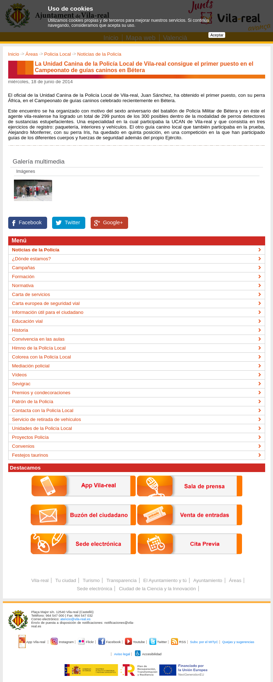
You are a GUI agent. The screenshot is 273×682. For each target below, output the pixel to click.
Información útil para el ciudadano (48, 312)
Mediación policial (31, 365)
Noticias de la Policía (99, 54)
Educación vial (27, 321)
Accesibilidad (148, 654)
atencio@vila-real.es (75, 619)
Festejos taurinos (30, 455)
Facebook (30, 222)
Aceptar (216, 35)
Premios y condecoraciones (41, 392)
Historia (20, 330)
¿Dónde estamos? (31, 258)
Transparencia (121, 580)
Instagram (63, 642)
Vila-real (40, 580)
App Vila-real (32, 642)
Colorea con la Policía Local (41, 357)
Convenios (23, 446)
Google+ (113, 222)
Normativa (23, 285)
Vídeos (19, 374)
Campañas (23, 267)
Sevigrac (21, 383)
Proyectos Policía (30, 437)
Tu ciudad (65, 580)
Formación (23, 276)
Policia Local (57, 54)
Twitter (72, 222)
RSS (179, 642)
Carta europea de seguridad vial (46, 303)
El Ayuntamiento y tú (165, 580)
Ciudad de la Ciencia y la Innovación (157, 588)
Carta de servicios (31, 294)
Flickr (86, 642)
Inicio (13, 54)
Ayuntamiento (207, 580)
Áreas (31, 54)
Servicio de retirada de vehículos (46, 419)
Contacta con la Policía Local (43, 410)
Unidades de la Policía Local (42, 428)
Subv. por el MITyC (204, 642)
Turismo (91, 580)
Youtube (135, 642)
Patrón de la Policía (33, 401)
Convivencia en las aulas (38, 339)
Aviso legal (122, 654)
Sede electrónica (94, 588)
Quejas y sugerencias (238, 642)
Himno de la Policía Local (39, 348)
